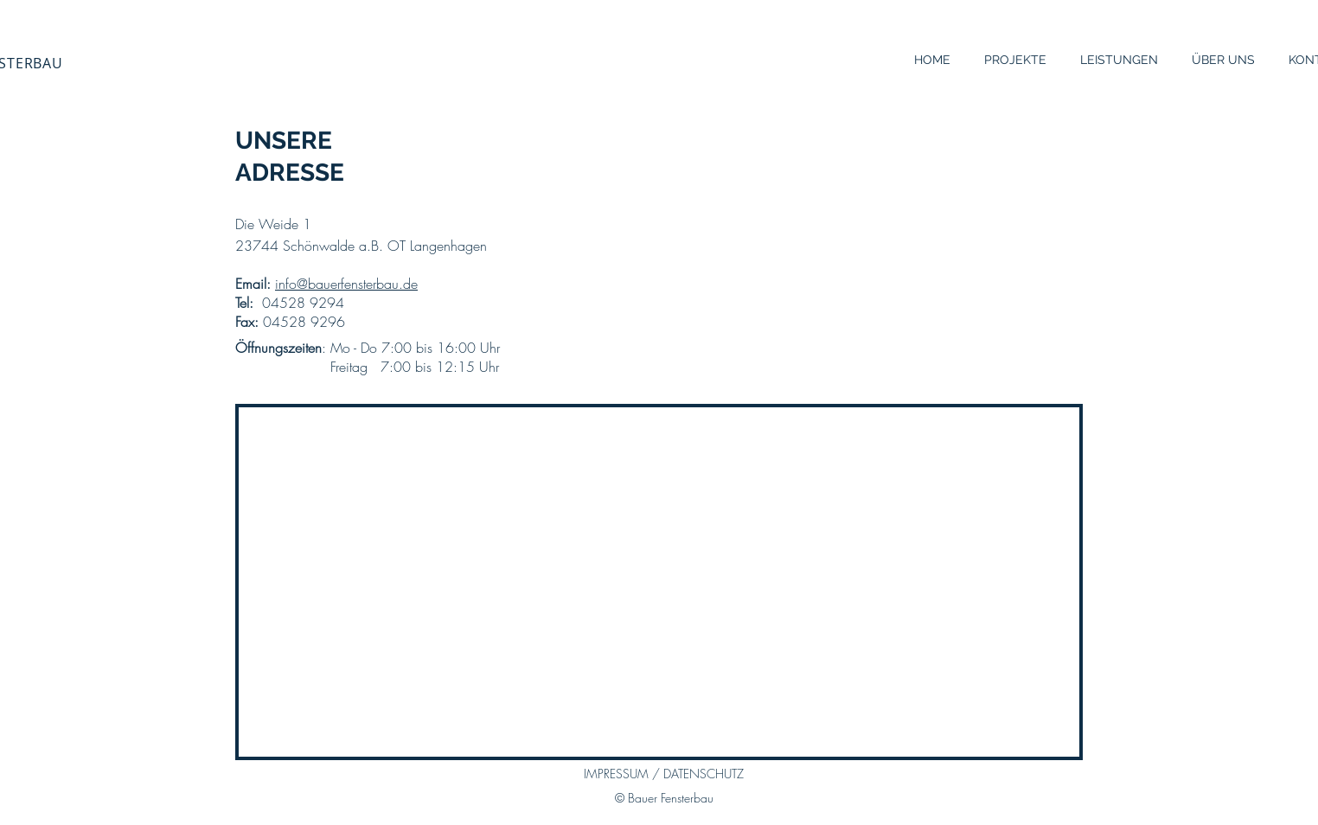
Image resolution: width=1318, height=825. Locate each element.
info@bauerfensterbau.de (346, 283)
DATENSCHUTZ (702, 773)
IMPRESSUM (618, 773)
